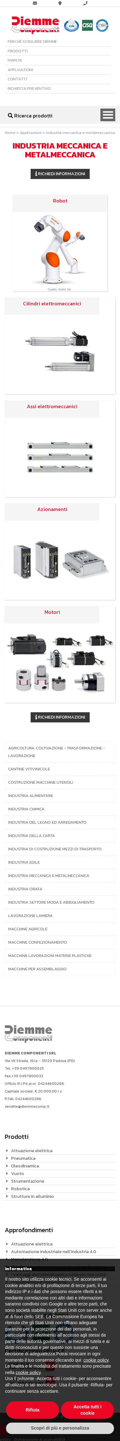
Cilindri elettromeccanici (52, 303)
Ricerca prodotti (30, 115)
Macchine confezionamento (37, 942)
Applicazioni (20, 70)
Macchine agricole (27, 929)
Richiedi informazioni (60, 173)
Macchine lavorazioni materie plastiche (50, 956)
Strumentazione (27, 1181)
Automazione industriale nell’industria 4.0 (53, 1251)
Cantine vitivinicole (29, 769)
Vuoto (17, 1173)
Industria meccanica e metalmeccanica (48, 876)
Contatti (17, 79)
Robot (60, 200)
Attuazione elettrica (31, 1150)
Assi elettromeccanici (52, 406)
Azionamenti (52, 509)
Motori (52, 612)
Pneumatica (23, 1158)
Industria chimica (26, 809)
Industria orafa (25, 889)
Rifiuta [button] (32, 1409)
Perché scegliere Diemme (32, 41)
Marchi (14, 60)
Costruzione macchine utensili (40, 782)
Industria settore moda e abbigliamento (51, 902)
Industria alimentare (30, 796)
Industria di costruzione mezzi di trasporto (55, 849)
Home (10, 133)
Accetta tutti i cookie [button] (88, 1410)
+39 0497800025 (28, 1068)
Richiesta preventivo (29, 88)
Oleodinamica (25, 1166)
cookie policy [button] (95, 1360)
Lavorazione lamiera (30, 916)
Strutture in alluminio (32, 1196)
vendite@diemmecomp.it (27, 1106)
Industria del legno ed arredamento (47, 822)
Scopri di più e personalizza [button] (60, 1428)
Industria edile (24, 862)
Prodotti (18, 51)
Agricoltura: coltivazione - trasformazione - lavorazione (56, 752)
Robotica (20, 1188)
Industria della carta (31, 836)
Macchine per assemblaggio (37, 969)
